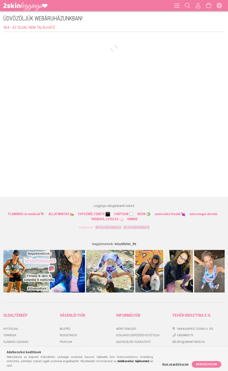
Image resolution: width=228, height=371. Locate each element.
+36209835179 (185, 335)
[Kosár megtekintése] (208, 5)
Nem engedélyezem (175, 364)
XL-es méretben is (136, 227)
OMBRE (132, 219)
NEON (141, 214)
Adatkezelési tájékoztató (133, 342)
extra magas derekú (203, 214)
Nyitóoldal (10, 328)
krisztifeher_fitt (125, 244)
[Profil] (198, 5)
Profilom (66, 342)
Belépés (65, 328)
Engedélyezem (206, 364)
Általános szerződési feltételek (138, 335)
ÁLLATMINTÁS (58, 214)
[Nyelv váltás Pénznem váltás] (219, 5)
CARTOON (121, 214)
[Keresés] (187, 5)
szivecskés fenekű (167, 214)
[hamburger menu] (177, 5)
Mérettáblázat (126, 328)
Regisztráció (68, 335)
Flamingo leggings (15, 342)
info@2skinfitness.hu (191, 342)
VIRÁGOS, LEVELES (105, 219)
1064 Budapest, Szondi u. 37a (195, 328)
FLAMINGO (15, 214)
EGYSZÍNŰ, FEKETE (91, 214)
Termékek (9, 335)
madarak (34, 214)
